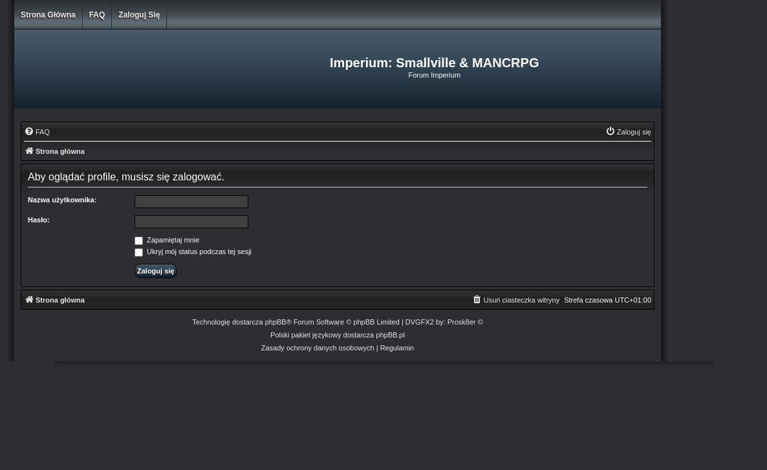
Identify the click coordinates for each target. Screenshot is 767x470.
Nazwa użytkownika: (62, 200)
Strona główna (48, 14)
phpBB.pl (390, 335)
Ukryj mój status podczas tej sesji (193, 251)
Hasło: (39, 220)
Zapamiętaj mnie (167, 240)
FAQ (97, 14)
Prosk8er (462, 322)
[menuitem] (37, 132)
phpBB (275, 322)
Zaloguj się (139, 14)
